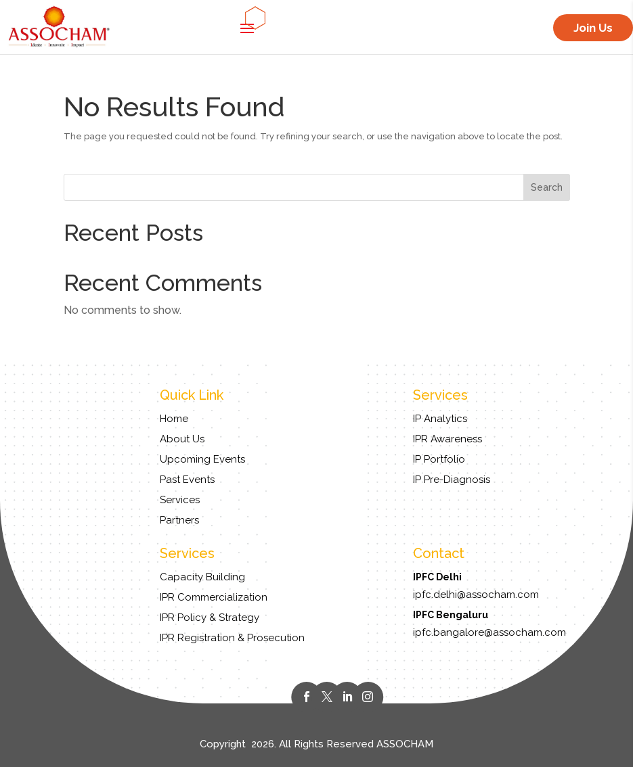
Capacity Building (202, 577)
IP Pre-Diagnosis (451, 479)
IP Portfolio (439, 459)
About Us (182, 439)
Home (174, 419)
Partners (179, 520)
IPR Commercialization (213, 597)
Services (180, 500)
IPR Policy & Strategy (209, 617)
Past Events (187, 479)
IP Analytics (440, 419)
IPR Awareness (447, 439)
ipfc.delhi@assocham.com (476, 594)
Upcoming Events (202, 459)
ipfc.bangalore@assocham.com (489, 632)
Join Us (593, 27)
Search (547, 187)
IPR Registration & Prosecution (232, 638)
